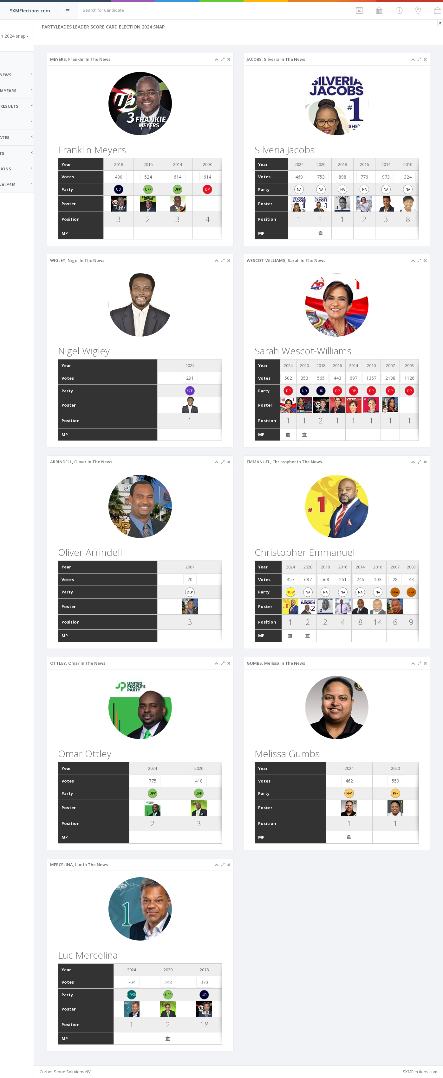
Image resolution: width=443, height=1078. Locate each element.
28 (397, 579)
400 (137, 177)
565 (332, 378)
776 (368, 177)
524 (165, 177)
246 (364, 579)
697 (364, 378)
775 (169, 781)
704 (150, 982)
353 (315, 378)
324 (409, 177)
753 (328, 177)
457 (299, 579)
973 (388, 177)
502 (299, 378)
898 (348, 177)
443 (348, 378)
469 (307, 177)
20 (203, 579)
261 (348, 579)
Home (12, 59)
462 (354, 781)
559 (397, 781)
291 (204, 378)
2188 (400, 378)
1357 (381, 378)
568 (332, 579)
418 (212, 781)
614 (192, 177)
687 (316, 579)
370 (217, 982)
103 (380, 579)
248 (183, 982)
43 (411, 579)
